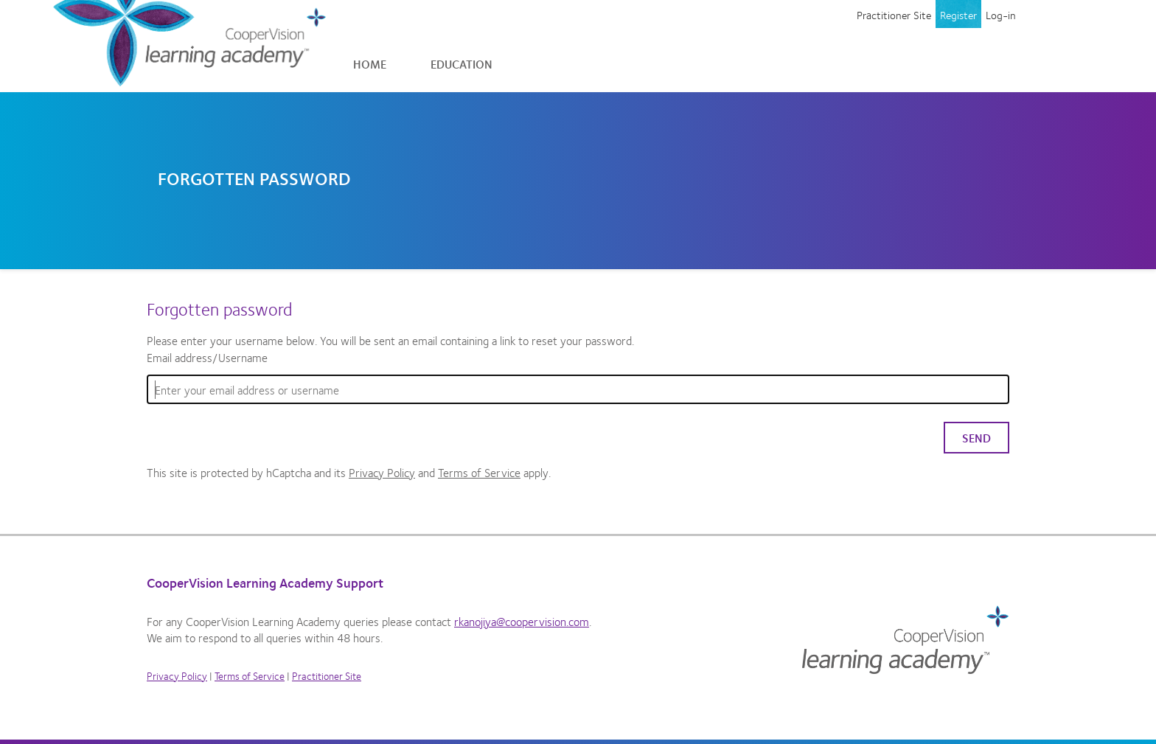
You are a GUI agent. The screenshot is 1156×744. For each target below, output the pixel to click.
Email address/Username (207, 358)
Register (958, 15)
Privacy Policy (382, 472)
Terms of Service (479, 472)
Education (461, 63)
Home (369, 63)
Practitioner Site (894, 15)
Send (976, 437)
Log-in (1001, 15)
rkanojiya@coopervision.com (521, 621)
